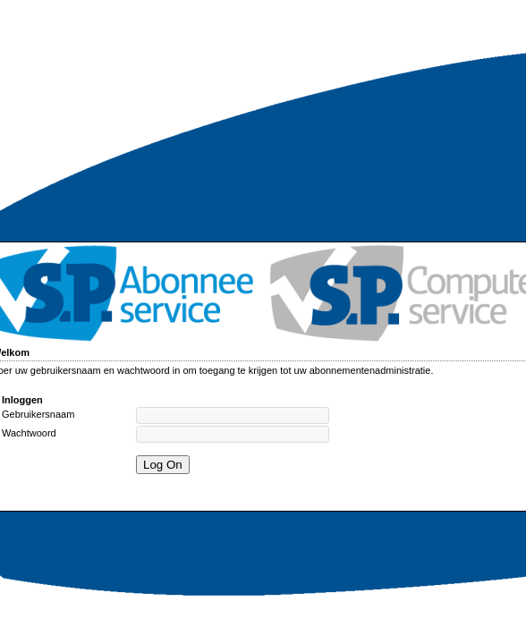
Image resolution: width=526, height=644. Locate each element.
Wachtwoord (29, 433)
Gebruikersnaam (38, 414)
